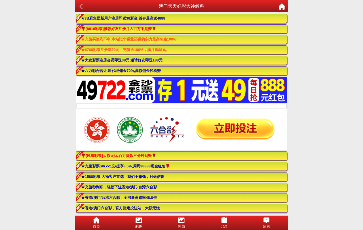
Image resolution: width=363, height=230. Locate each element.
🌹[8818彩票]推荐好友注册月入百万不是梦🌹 (118, 29)
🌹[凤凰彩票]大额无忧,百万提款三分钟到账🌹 (118, 156)
